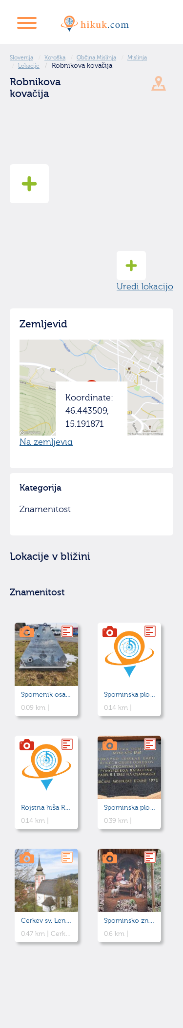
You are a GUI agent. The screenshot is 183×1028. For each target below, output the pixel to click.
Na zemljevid (46, 442)
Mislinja (137, 57)
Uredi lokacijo (145, 271)
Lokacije (29, 65)
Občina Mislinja (96, 57)
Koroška (54, 57)
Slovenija (21, 57)
